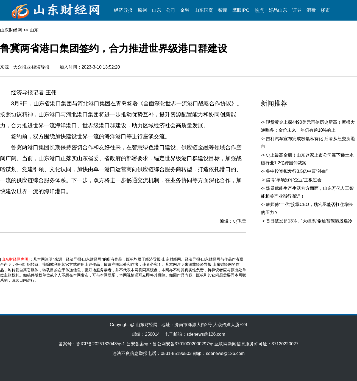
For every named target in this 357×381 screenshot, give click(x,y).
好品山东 (278, 10)
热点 (259, 10)
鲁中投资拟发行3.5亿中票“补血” (297, 171)
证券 (297, 10)
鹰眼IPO (241, 10)
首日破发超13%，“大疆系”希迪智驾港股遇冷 (309, 221)
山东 (156, 10)
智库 (222, 10)
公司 (170, 10)
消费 (311, 10)
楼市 (325, 10)
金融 (184, 10)
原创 (142, 10)
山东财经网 (11, 30)
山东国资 (203, 10)
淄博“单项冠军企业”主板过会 (294, 179)
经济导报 (123, 10)
